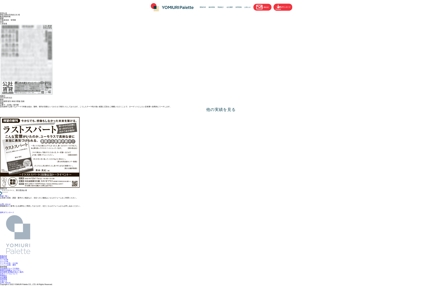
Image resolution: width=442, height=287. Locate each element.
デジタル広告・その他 (9, 263)
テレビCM (4, 261)
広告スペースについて (9, 274)
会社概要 (230, 7)
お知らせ (248, 7)
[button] (0, 192)
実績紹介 (221, 7)
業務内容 (203, 7)
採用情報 (239, 7)
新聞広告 (3, 258)
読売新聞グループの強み (9, 268)
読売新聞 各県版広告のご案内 (11, 272)
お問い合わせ (5, 282)
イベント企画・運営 (8, 265)
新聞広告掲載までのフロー (10, 270)
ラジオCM (4, 259)
